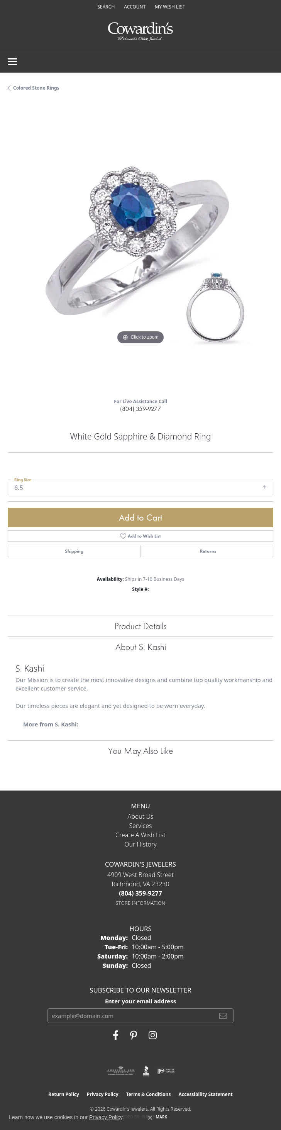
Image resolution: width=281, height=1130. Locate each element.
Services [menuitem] (140, 825)
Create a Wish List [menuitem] (140, 835)
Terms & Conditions (148, 1094)
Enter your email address (140, 1001)
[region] (140, 247)
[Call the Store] (140, 893)
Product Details (140, 626)
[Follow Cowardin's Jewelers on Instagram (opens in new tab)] (153, 1035)
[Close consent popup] (150, 1117)
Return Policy (63, 1094)
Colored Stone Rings (36, 88)
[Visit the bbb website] (146, 1071)
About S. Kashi (140, 647)
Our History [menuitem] (140, 844)
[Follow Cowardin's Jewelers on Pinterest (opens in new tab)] (133, 1035)
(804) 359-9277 (140, 409)
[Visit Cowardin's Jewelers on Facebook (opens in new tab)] (115, 1035)
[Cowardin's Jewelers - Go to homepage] (140, 31)
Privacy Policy (102, 1094)
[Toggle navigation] (12, 62)
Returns (208, 551)
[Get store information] (141, 903)
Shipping (74, 551)
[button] (105, 7)
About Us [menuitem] (141, 816)
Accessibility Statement (205, 1094)
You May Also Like (140, 751)
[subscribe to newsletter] (223, 1016)
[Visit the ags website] (121, 1071)
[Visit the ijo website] (165, 1071)
